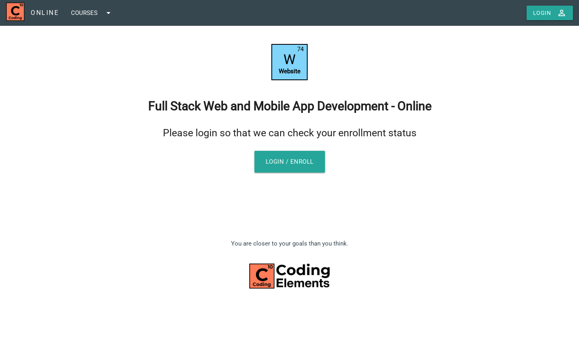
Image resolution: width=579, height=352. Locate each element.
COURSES (92, 13)
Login (550, 13)
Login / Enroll (290, 161)
